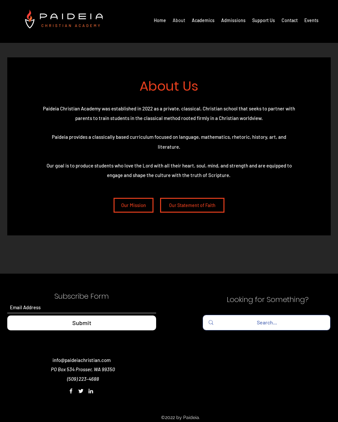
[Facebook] (71, 391)
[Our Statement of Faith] (192, 205)
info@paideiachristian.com (81, 360)
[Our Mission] (133, 205)
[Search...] (266, 322)
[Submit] (81, 323)
